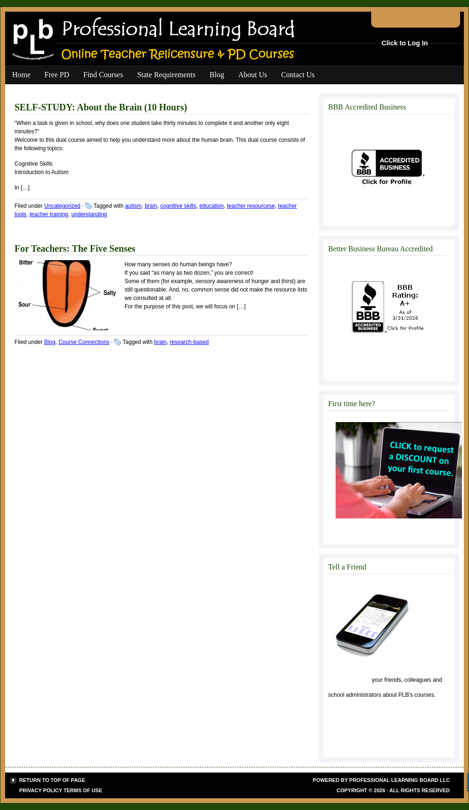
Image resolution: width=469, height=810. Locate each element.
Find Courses (103, 75)
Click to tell (349, 680)
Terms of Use (83, 790)
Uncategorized (62, 206)
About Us (252, 75)
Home (21, 75)
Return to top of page (52, 780)
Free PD (56, 75)
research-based (189, 342)
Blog (217, 75)
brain (151, 206)
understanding (89, 214)
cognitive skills (179, 206)
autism (133, 206)
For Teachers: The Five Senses (75, 248)
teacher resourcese (251, 206)
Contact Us (298, 75)
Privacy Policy (40, 790)
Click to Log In (404, 43)
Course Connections (84, 342)
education (211, 206)
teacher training (48, 214)
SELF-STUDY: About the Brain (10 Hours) (101, 107)
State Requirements (166, 75)
